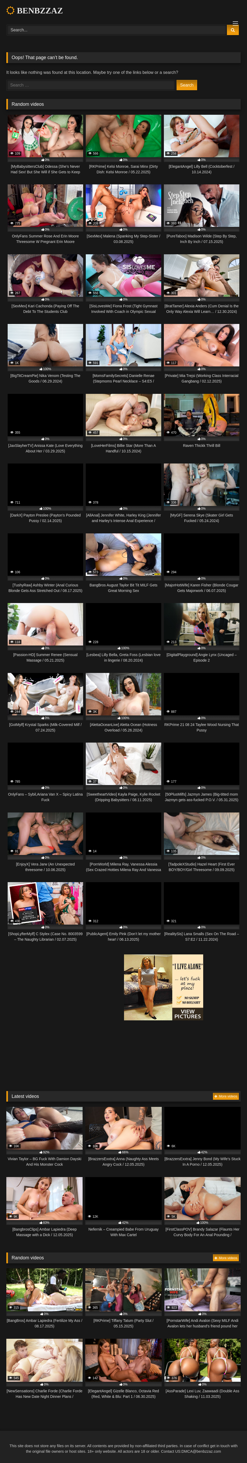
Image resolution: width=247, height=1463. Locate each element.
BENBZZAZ (34, 10)
